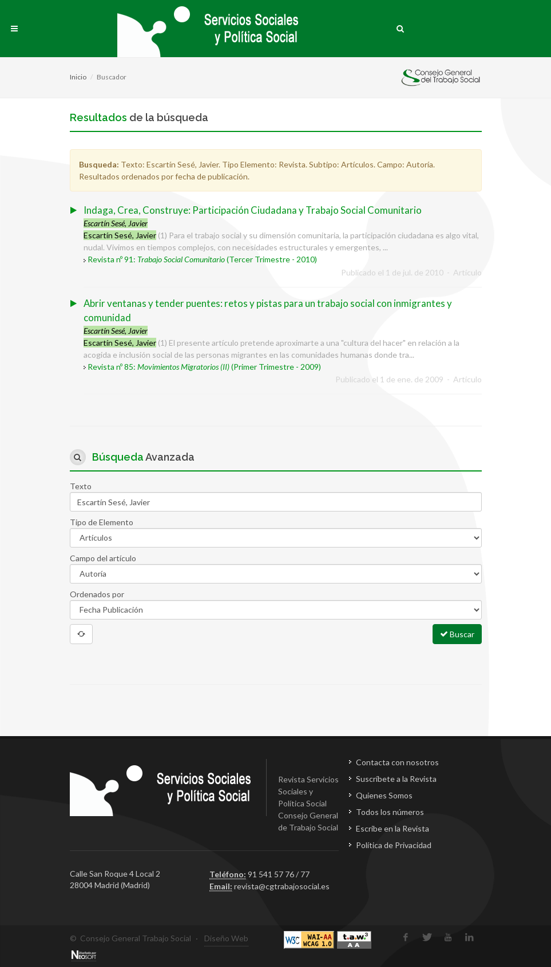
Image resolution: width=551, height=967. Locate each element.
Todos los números (390, 812)
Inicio (78, 77)
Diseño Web (226, 938)
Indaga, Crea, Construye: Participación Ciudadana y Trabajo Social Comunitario (253, 210)
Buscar (457, 634)
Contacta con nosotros (397, 762)
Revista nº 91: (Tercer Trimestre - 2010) (202, 259)
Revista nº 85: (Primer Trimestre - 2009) (204, 366)
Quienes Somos (384, 795)
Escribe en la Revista (392, 828)
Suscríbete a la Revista (396, 779)
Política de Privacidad (393, 845)
